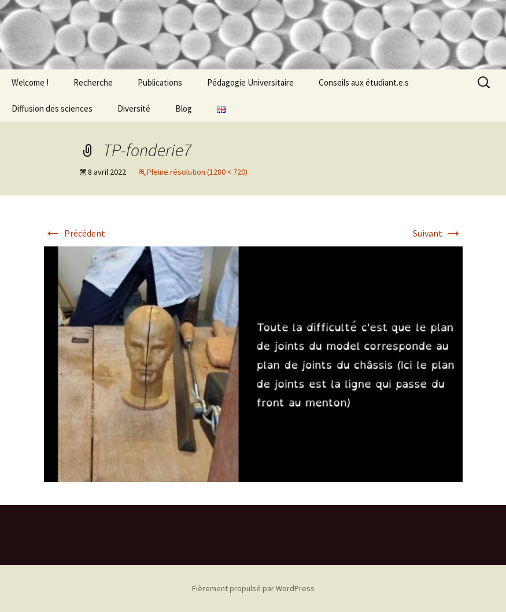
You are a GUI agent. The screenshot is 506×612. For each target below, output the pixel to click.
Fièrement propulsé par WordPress (253, 588)
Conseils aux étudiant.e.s (364, 82)
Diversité (133, 108)
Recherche (93, 82)
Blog (183, 108)
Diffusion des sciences (52, 108)
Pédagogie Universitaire (250, 82)
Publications (160, 82)
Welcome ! (30, 82)
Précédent (74, 233)
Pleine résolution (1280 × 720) (197, 172)
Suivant (438, 233)
